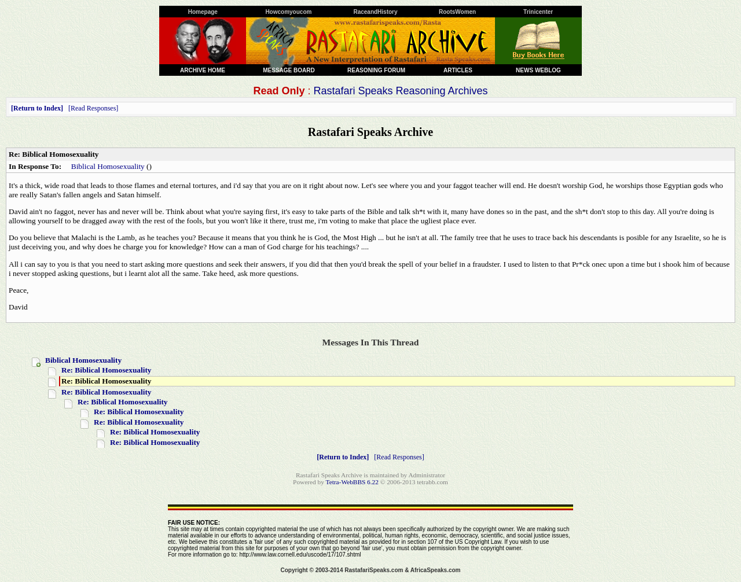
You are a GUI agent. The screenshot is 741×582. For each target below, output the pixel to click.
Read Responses (93, 108)
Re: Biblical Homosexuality (106, 370)
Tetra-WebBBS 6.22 (352, 481)
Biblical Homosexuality (108, 166)
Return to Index (37, 108)
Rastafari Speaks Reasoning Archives (400, 91)
